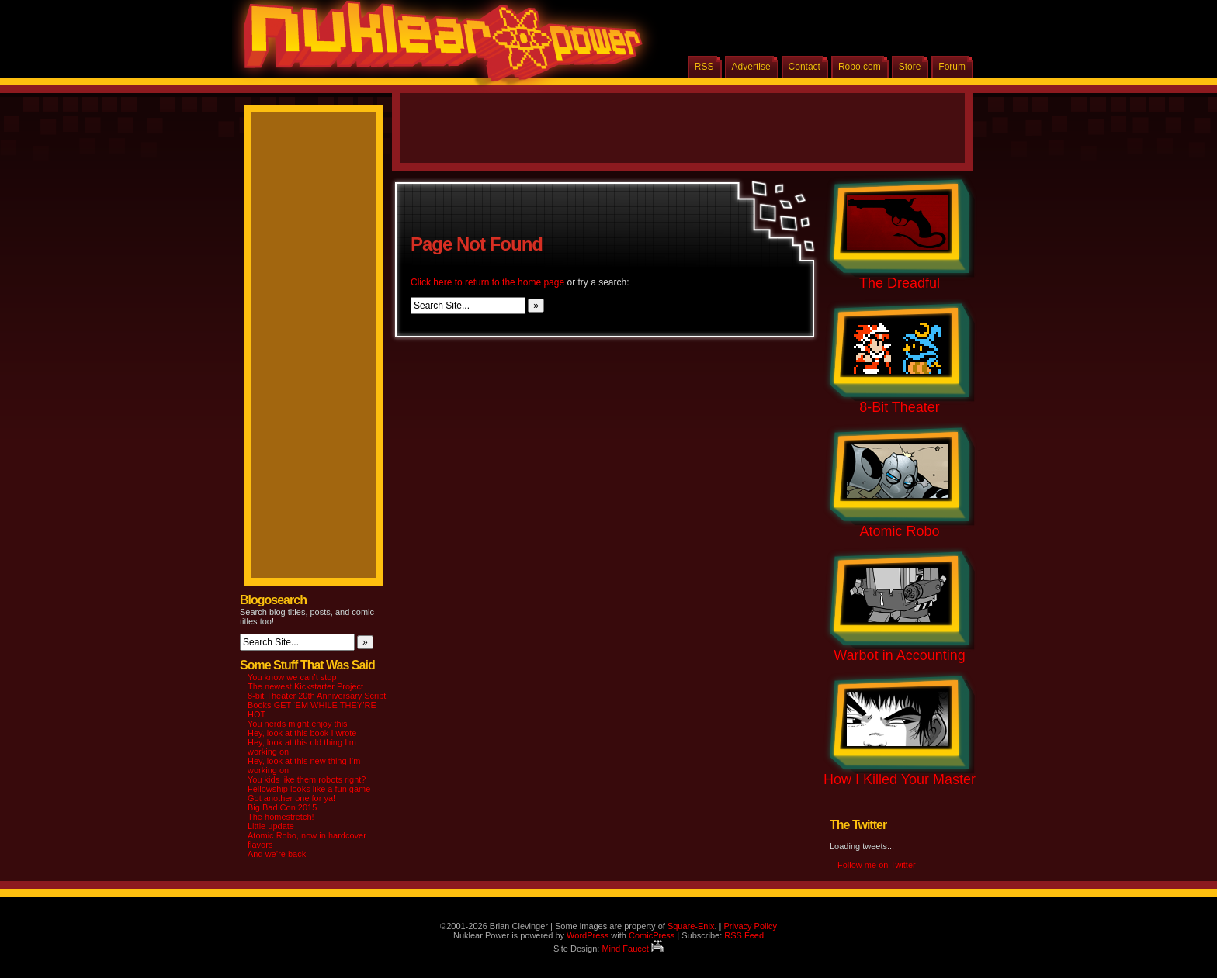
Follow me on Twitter (876, 864)
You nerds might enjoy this (298, 723)
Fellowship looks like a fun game (309, 788)
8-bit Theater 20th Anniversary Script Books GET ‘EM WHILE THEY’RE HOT (317, 705)
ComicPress (651, 935)
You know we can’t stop (292, 677)
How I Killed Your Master (899, 779)
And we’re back (277, 854)
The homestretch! (281, 816)
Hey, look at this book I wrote (302, 733)
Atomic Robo (899, 531)
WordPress (587, 935)
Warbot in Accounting (899, 655)
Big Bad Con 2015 (282, 807)
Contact (804, 66)
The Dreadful (899, 283)
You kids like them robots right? (307, 779)
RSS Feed (744, 935)
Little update (271, 826)
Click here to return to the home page (487, 282)
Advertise (751, 66)
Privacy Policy (749, 926)
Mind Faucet (633, 948)
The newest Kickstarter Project (305, 686)
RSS (704, 66)
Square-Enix (691, 926)
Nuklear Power (437, 46)
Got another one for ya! (291, 798)
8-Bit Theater (899, 407)
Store (910, 66)
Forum (952, 66)
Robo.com (859, 66)
